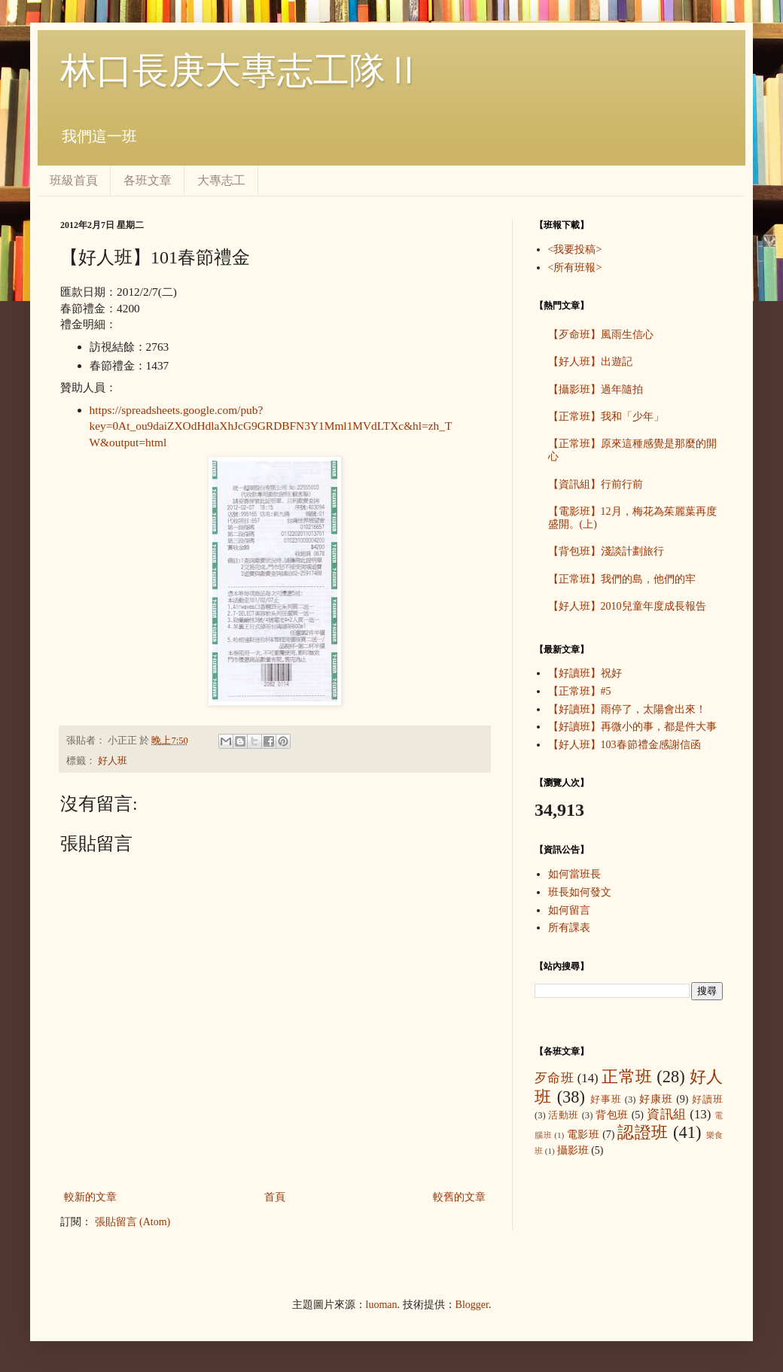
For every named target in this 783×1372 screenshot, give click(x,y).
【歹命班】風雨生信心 (601, 334)
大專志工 (221, 180)
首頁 (274, 1197)
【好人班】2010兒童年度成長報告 (627, 606)
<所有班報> (575, 267)
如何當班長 (574, 874)
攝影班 (573, 1150)
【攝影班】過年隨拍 (595, 389)
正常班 (627, 1076)
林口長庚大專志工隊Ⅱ (241, 70)
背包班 (612, 1115)
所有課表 (569, 927)
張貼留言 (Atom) (133, 1221)
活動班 (563, 1115)
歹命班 (554, 1078)
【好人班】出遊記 (590, 361)
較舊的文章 (459, 1197)
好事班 (606, 1099)
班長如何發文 (579, 892)
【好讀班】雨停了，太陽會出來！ (627, 709)
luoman (382, 1304)
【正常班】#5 (579, 691)
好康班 (656, 1099)
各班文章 (147, 180)
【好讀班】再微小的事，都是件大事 (632, 726)
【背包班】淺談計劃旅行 (606, 551)
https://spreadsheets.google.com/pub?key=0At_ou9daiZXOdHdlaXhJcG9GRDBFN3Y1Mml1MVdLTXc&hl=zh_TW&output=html (271, 426)
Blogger (472, 1304)
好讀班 (707, 1099)
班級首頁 (74, 180)
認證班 (643, 1132)
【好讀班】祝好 (585, 673)
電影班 (583, 1134)
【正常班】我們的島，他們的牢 (622, 579)
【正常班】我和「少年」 (606, 416)
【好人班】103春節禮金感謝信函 (624, 744)
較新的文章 (90, 1197)
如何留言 (569, 910)
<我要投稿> (575, 249)
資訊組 (667, 1114)
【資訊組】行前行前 (595, 484)
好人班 (112, 761)
